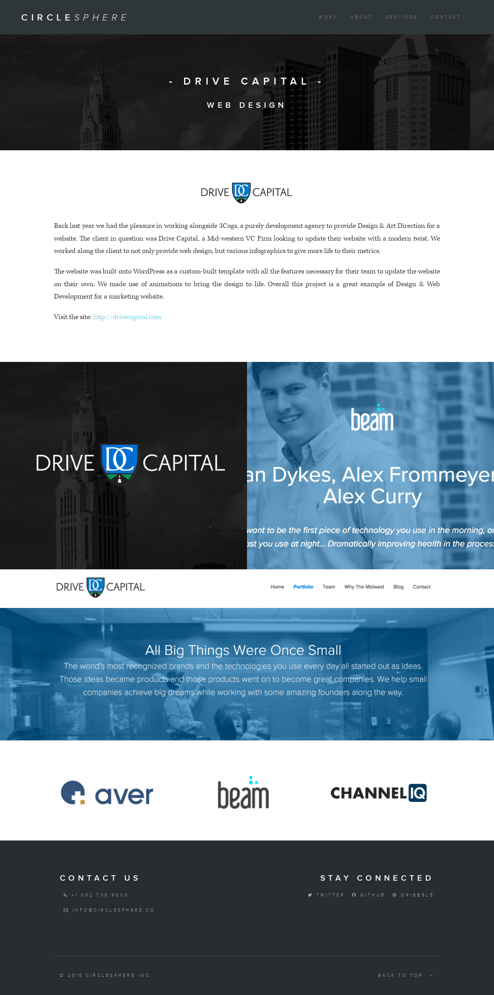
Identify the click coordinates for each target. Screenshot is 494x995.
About (361, 17)
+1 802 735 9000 (94, 895)
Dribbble (411, 895)
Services (402, 17)
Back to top (406, 975)
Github (367, 895)
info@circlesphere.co (107, 910)
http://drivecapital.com (127, 316)
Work (328, 17)
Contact (446, 17)
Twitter (324, 895)
